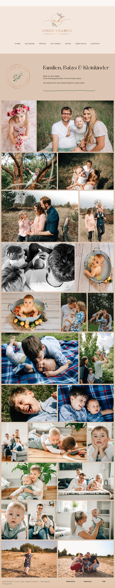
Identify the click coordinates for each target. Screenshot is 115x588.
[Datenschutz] (70, 581)
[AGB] (104, 581)
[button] (30, 44)
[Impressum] (87, 581)
